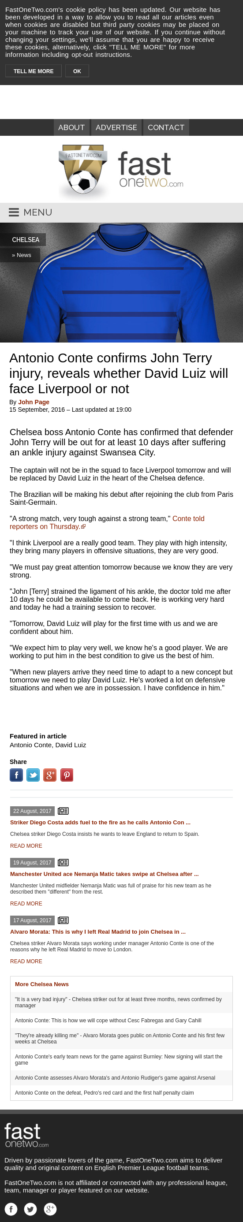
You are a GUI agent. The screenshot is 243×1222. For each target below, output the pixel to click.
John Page (33, 402)
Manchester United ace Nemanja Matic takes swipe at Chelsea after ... (104, 874)
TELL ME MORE (33, 71)
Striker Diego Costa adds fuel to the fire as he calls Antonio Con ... (100, 822)
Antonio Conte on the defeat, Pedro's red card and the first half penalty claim (104, 1093)
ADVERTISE (116, 127)
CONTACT (166, 127)
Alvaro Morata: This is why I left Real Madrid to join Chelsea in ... (98, 931)
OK (77, 71)
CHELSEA (25, 239)
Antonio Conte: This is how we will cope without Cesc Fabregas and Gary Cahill (108, 1020)
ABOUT (71, 127)
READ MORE (26, 846)
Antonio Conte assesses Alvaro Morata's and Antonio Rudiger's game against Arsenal (115, 1078)
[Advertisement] (121, 710)
